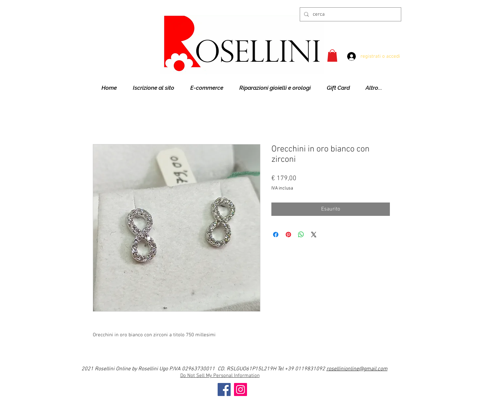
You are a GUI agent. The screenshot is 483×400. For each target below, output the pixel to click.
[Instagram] (240, 389)
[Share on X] (314, 235)
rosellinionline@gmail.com (357, 369)
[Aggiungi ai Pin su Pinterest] (288, 235)
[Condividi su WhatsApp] (301, 235)
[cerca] (350, 14)
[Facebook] (224, 389)
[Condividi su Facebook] (276, 235)
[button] (332, 55)
